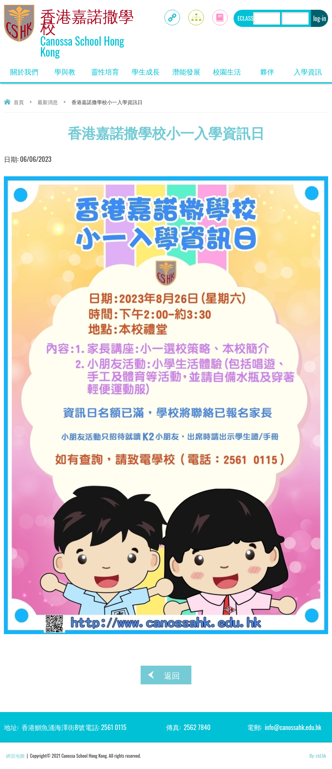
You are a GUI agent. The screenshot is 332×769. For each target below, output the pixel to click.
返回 (172, 675)
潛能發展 (189, 68)
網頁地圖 (15, 755)
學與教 (69, 68)
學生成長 (149, 68)
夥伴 (273, 68)
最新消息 (47, 102)
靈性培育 (108, 68)
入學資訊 (311, 68)
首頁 (19, 102)
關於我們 (27, 68)
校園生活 (230, 68)
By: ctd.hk (317, 755)
